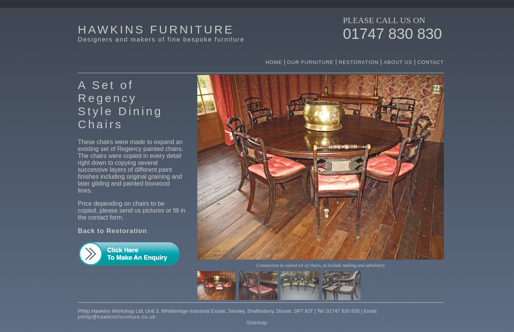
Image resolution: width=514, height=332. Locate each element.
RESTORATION (359, 62)
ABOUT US (399, 62)
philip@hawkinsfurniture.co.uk (117, 317)
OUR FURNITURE (311, 62)
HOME (273, 62)
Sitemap (257, 322)
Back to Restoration (112, 231)
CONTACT (430, 62)
